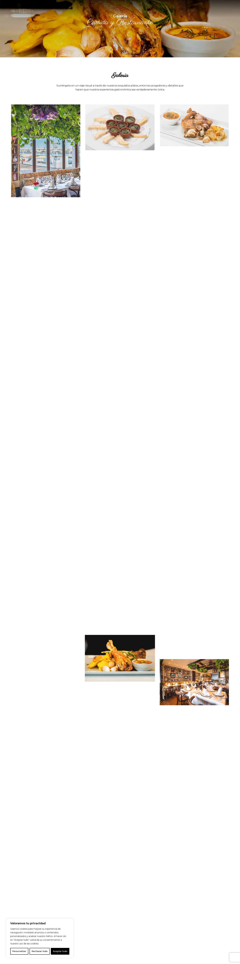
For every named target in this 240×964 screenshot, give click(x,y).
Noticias (119, 6)
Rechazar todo (40, 951)
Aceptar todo (60, 951)
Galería (103, 6)
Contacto (135, 6)
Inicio (77, 6)
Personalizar (19, 951)
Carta (90, 6)
